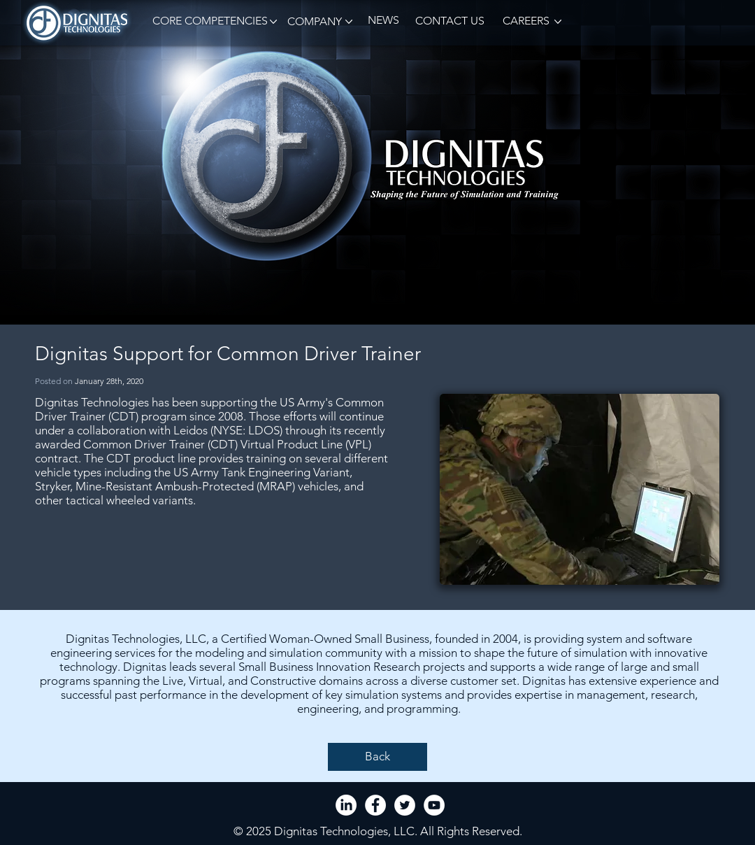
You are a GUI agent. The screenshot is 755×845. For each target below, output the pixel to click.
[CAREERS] (525, 21)
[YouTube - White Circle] (434, 805)
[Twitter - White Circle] (404, 805)
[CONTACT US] (449, 21)
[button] (207, 21)
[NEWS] (383, 20)
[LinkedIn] (346, 805)
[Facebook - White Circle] (375, 805)
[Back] (377, 757)
